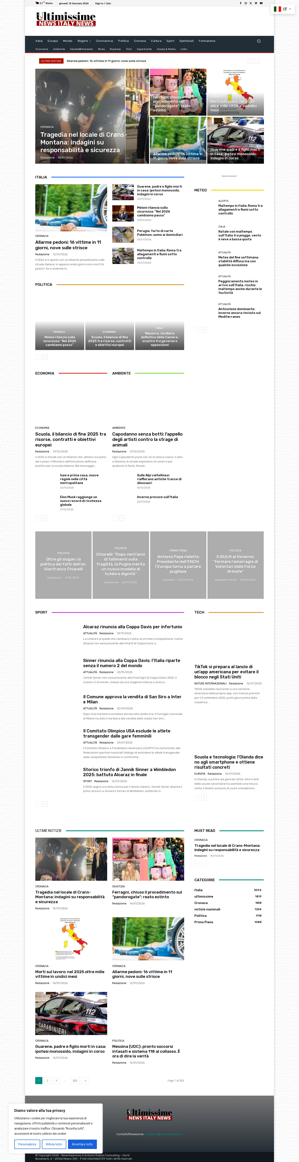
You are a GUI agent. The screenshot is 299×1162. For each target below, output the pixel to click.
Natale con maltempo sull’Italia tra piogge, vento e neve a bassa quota (239, 235)
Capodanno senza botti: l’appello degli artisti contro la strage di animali (147, 440)
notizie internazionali (210, 683)
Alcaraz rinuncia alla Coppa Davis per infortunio (132, 626)
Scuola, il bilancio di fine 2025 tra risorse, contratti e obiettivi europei (109, 341)
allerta (223, 201)
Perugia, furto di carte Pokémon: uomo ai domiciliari (160, 233)
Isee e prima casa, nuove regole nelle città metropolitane (79, 479)
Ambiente (119, 428)
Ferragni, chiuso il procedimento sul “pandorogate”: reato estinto (147, 894)
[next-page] (44, 357)
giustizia (158, 91)
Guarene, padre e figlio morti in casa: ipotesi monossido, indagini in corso (159, 190)
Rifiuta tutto (54, 1144)
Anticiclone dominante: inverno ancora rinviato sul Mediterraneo (239, 313)
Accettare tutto (82, 1144)
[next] (257, 61)
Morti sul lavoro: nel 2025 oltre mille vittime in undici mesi (69, 974)
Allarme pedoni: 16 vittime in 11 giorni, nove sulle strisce (110, 61)
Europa (199, 773)
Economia (109, 332)
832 (75, 1080)
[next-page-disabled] (204, 863)
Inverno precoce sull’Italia (157, 497)
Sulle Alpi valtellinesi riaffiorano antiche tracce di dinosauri (159, 479)
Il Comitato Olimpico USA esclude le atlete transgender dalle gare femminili (126, 733)
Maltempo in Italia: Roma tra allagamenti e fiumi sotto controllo (159, 254)
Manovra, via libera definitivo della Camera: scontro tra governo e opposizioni (159, 339)
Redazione (42, 254)
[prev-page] (38, 357)
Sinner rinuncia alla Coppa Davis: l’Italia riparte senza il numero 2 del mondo (131, 663)
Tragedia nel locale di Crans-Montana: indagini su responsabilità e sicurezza (70, 896)
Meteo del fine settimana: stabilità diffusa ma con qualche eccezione (238, 261)
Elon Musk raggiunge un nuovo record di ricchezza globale (80, 501)
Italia (159, 328)
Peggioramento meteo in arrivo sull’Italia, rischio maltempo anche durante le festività (240, 287)
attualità (224, 252)
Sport (87, 781)
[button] (259, 41)
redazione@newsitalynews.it (164, 1134)
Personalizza (27, 1144)
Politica (64, 553)
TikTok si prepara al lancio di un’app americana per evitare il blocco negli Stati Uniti (226, 671)
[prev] (250, 61)
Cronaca (47, 126)
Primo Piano (178, 550)
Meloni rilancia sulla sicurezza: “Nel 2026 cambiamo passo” (153, 211)
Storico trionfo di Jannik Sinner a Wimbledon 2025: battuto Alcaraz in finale (129, 772)
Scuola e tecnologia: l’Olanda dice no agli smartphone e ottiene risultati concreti (228, 762)
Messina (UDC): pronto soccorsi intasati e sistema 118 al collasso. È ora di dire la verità (146, 1051)
